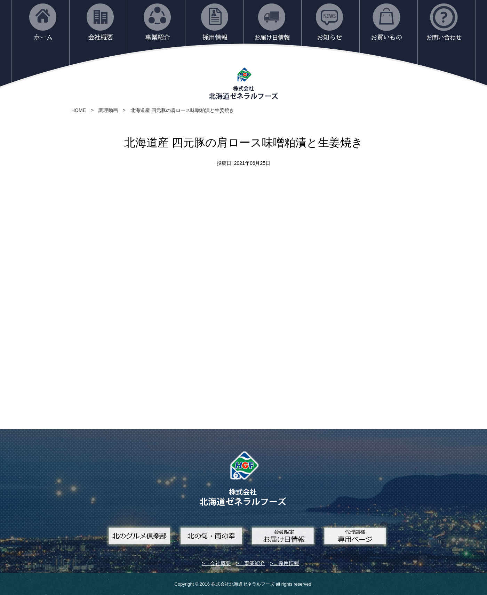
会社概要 (220, 563)
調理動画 (108, 110)
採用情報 (288, 563)
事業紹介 (254, 563)
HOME (78, 110)
